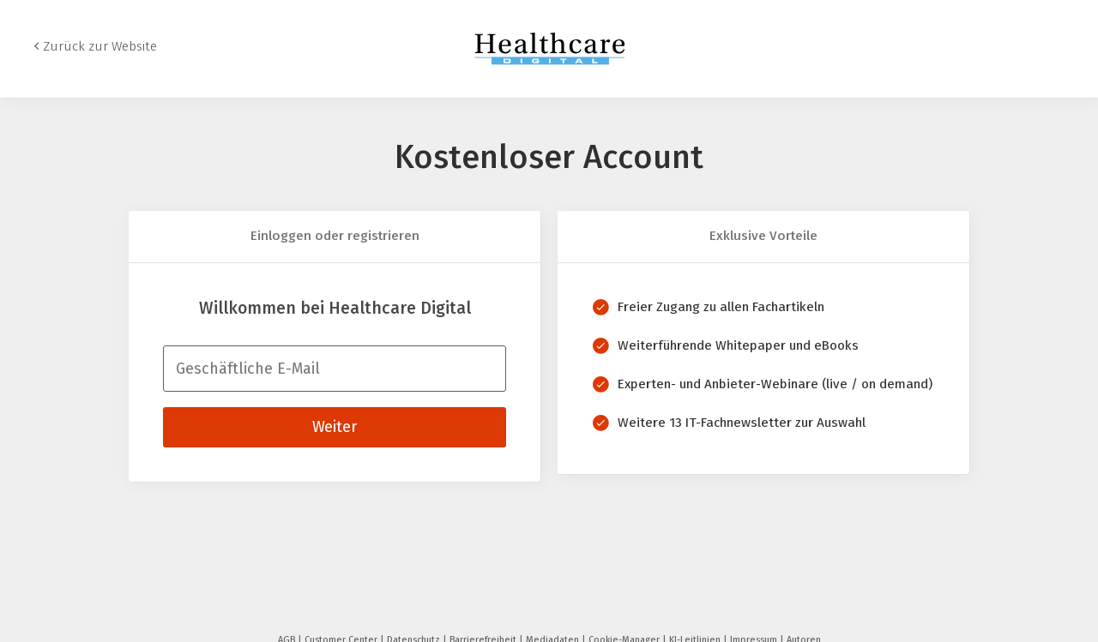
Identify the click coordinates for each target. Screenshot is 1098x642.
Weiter (334, 426)
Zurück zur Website (100, 46)
